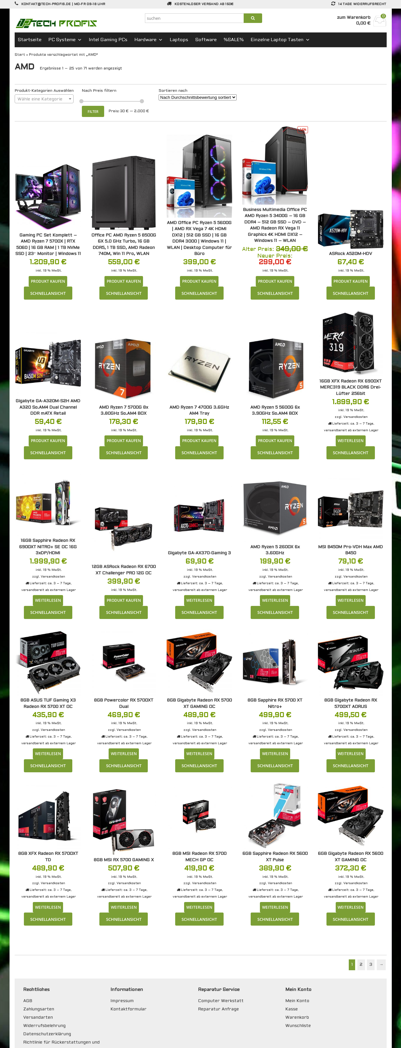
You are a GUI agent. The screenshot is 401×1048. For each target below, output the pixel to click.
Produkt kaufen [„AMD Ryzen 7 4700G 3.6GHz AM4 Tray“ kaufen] (199, 440)
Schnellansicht (48, 293)
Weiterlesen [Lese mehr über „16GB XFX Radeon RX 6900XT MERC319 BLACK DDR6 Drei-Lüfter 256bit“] (350, 440)
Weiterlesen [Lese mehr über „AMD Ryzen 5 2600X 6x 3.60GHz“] (275, 600)
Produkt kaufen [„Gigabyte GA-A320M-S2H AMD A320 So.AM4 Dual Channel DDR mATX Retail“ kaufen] (48, 440)
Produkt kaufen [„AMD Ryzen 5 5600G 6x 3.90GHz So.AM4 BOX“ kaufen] (275, 440)
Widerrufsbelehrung (44, 1025)
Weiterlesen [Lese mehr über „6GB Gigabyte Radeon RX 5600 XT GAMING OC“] (350, 907)
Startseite (29, 40)
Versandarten (38, 1017)
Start (20, 54)
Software (206, 40)
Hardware (148, 39)
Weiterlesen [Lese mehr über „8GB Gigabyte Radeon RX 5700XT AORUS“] (350, 753)
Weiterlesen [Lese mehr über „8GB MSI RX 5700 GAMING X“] (124, 907)
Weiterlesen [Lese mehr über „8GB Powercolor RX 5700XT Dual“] (124, 753)
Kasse (291, 1009)
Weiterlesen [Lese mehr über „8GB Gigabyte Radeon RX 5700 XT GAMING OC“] (199, 753)
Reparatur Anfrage (218, 1009)
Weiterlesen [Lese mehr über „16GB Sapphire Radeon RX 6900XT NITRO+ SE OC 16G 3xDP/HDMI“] (48, 600)
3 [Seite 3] (370, 964)
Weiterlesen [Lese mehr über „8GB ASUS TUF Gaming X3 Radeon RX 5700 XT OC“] (48, 753)
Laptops (179, 40)
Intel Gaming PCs (108, 40)
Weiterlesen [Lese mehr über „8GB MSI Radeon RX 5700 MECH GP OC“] (199, 907)
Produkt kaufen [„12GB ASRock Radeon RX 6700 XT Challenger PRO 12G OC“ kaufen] (124, 600)
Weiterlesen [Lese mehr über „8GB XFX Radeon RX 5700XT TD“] (48, 907)
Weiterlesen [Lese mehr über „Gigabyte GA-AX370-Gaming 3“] (199, 600)
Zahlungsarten (38, 1009)
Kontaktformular (129, 1009)
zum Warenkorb (353, 18)
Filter (93, 111)
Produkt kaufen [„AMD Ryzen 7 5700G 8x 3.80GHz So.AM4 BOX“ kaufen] (124, 440)
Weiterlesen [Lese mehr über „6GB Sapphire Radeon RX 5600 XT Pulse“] (275, 907)
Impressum (122, 1000)
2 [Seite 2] (361, 964)
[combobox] (44, 98)
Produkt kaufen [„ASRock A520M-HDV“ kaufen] (350, 281)
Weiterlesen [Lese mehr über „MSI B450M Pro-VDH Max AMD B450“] (350, 600)
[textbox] (44, 99)
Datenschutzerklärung (47, 1034)
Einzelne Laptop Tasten (280, 39)
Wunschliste (298, 1025)
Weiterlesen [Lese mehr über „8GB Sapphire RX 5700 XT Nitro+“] (275, 753)
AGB (27, 1000)
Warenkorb (297, 1017)
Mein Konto (297, 1000)
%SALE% (234, 40)
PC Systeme (65, 39)
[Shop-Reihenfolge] (198, 97)
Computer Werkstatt (221, 1000)
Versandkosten (355, 417)
